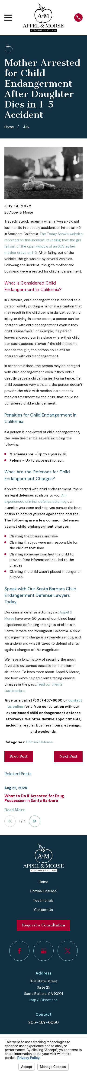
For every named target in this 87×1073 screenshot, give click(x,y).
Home (43, 882)
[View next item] (34, 821)
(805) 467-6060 (47, 700)
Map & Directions (43, 1000)
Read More (14, 810)
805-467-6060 (43, 1022)
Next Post (68, 756)
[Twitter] (68, 951)
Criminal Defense (39, 742)
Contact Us (43, 909)
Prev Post (19, 756)
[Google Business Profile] (43, 951)
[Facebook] (19, 951)
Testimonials (43, 900)
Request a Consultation (43, 925)
